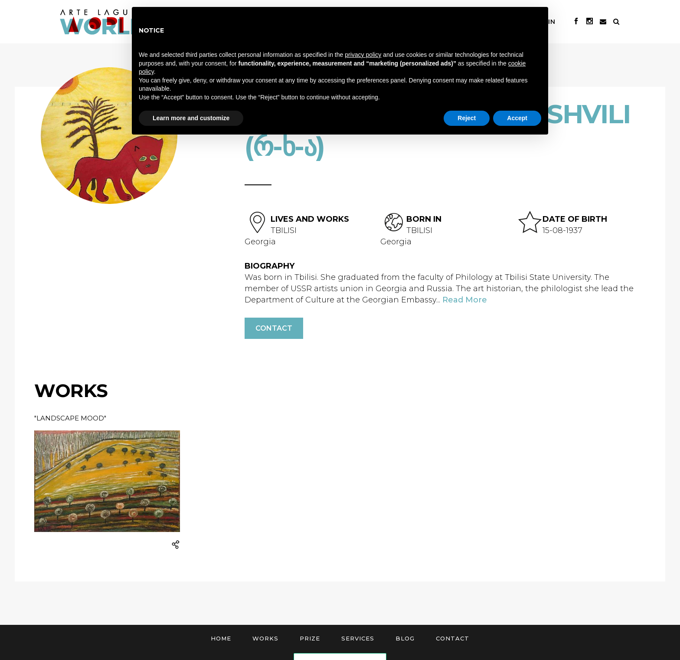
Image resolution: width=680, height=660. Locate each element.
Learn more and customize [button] (191, 118)
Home (221, 638)
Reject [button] (467, 118)
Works (265, 638)
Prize (310, 638)
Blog (405, 638)
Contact (273, 328)
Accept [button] (517, 118)
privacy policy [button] (363, 54)
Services (357, 638)
